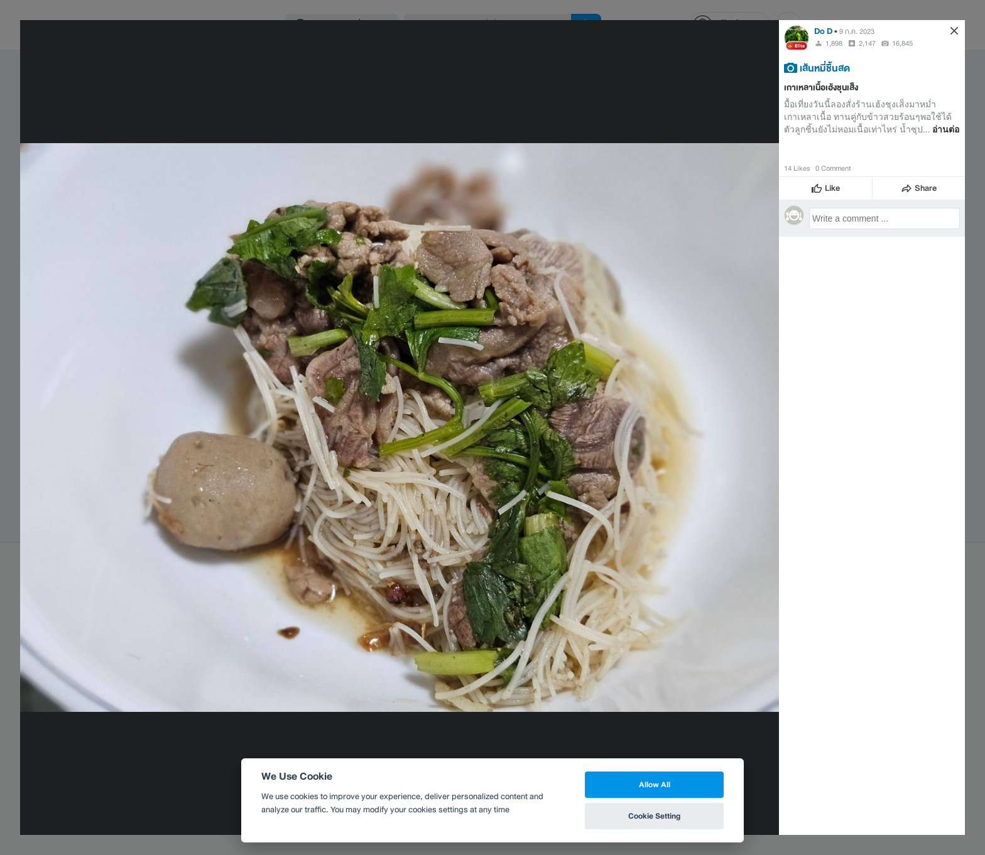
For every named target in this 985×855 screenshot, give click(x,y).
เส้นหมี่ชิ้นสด (825, 67)
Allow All (654, 784)
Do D (823, 31)
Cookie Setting (654, 816)
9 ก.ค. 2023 (856, 31)
